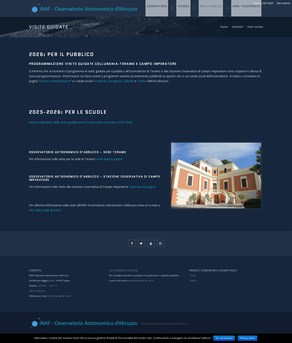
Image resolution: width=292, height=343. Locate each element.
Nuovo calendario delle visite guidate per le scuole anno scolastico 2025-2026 (80, 122)
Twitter (142, 81)
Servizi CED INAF (264, 3)
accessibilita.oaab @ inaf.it (141, 280)
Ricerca (183, 24)
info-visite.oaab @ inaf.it (45, 210)
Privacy (192, 275)
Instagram (114, 81)
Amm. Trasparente (246, 24)
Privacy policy (247, 338)
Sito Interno (283, 3)
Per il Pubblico (210, 24)
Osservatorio (156, 24)
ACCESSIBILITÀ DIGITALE (123, 270)
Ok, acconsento (224, 338)
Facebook (99, 81)
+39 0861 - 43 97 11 (47, 285)
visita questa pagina (109, 159)
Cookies (192, 280)
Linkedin (129, 81)
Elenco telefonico (37, 290)
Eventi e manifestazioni (55, 81)
